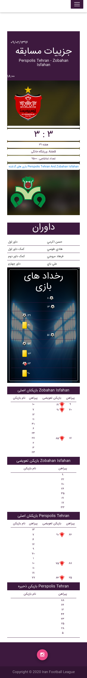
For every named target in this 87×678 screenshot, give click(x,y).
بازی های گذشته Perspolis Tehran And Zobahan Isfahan (44, 166)
